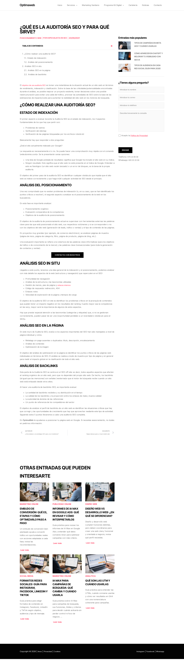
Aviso (40, 655)
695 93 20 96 (134, 161)
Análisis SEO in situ (33, 66)
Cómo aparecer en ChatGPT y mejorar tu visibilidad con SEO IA (148, 56)
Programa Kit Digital (118, 5)
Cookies (58, 655)
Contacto (158, 5)
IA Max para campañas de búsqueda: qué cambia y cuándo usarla (64, 591)
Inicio (67, 5)
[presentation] (136, 144)
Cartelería (136, 5)
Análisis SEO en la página (39, 70)
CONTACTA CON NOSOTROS (67, 258)
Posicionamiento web (31, 38)
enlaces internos (65, 288)
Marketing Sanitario (96, 5)
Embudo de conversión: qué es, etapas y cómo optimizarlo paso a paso (33, 520)
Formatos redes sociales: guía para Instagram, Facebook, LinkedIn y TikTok (34, 591)
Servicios (78, 5)
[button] (82, 5)
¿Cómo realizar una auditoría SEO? (40, 54)
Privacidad (48, 655)
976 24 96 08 (133, 158)
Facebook (148, 655)
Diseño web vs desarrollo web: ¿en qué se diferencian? (99, 516)
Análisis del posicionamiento (40, 62)
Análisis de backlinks (37, 74)
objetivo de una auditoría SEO (35, 85)
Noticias (147, 5)
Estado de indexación (36, 58)
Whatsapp (159, 655)
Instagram (138, 655)
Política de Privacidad (140, 137)
